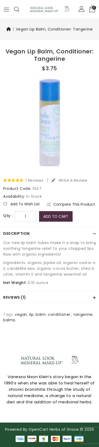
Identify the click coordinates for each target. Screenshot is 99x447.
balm (41, 314)
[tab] (49, 233)
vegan (21, 314)
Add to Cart (55, 216)
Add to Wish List (21, 204)
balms (9, 320)
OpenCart (38, 429)
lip (31, 314)
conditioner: (59, 314)
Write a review (69, 180)
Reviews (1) (14, 297)
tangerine (83, 314)
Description (16, 233)
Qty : (8, 215)
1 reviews (35, 180)
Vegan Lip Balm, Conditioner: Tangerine (54, 29)
